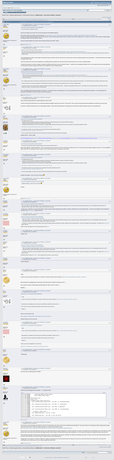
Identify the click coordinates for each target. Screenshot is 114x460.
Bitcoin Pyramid (24, 419)
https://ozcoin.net (35, 138)
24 (26, 19)
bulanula (5, 368)
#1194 (110, 270)
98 (23, 20)
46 (54, 19)
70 (86, 19)
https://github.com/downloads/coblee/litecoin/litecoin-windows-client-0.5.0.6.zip (37, 126)
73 (90, 19)
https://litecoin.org (27, 44)
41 (48, 19)
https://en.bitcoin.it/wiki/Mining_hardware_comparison (74, 277)
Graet (4, 116)
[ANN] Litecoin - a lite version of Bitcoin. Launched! (48, 15)
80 (99, 19)
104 (33, 20)
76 (94, 19)
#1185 (110, 116)
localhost (5, 140)
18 (18, 19)
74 (91, 19)
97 (22, 20)
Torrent (20, 10)
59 (71, 19)
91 (14, 20)
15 (15, 19)
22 (24, 19)
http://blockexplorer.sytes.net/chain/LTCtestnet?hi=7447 (32, 130)
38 (44, 19)
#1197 (110, 350)
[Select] (104, 392)
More (24, 12)
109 (42, 20)
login (15, 7)
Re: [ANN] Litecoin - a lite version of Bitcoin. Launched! (36, 24)
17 (17, 19)
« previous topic (105, 17)
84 (5, 20)
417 (47, 20)
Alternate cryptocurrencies (16, 15)
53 (64, 19)
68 (83, 19)
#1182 (110, 47)
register (18, 7)
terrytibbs (5, 213)
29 (33, 19)
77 (95, 19)
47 (56, 19)
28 (31, 19)
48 (57, 19)
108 (41, 20)
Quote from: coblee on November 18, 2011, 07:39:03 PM (31, 119)
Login (16, 12)
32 (36, 19)
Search (12, 12)
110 (44, 20)
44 (52, 19)
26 (29, 19)
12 (11, 19)
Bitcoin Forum (5, 15)
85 (6, 20)
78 (96, 19)
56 (67, 19)
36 (42, 19)
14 (13, 19)
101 (28, 20)
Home (6, 12)
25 (27, 19)
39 (45, 19)
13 (12, 19)
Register (20, 12)
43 (51, 19)
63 (77, 19)
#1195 (110, 291)
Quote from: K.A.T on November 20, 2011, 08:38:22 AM (31, 325)
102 (30, 20)
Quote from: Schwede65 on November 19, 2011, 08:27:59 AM (32, 181)
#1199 (110, 387)
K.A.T (4, 269)
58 (70, 19)
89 (11, 20)
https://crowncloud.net (73, 138)
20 (21, 19)
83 (4, 20)
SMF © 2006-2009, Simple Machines (62, 457)
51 (61, 19)
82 (2, 20)
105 (35, 20)
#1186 (110, 141)
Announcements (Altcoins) (29, 15)
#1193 (110, 258)
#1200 (110, 422)
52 (62, 19)
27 (30, 19)
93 (17, 20)
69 (85, 19)
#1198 (110, 368)
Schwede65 (6, 154)
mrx (4, 97)
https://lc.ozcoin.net (55, 138)
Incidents (35, 255)
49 (58, 19)
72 (88, 19)
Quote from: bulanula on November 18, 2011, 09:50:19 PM (32, 27)
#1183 (110, 69)
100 (26, 20)
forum (48, 226)
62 (76, 19)
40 (47, 19)
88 (10, 20)
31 (35, 19)
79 (97, 19)
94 (18, 20)
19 (20, 19)
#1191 (110, 231)
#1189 (110, 201)
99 (24, 20)
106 (37, 20)
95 (19, 20)
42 (49, 19)
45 (53, 19)
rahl (4, 387)
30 (34, 19)
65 (79, 19)
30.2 (18, 10)
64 (78, 19)
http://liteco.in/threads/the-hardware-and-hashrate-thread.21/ (34, 346)
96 (20, 20)
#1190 (110, 214)
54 (65, 19)
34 (39, 19)
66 (81, 19)
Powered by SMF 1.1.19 (49, 457)
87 (9, 20)
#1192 (110, 242)
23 (25, 19)
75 (92, 19)
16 (16, 19)
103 (32, 20)
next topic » (109, 18)
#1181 (110, 25)
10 (8, 19)
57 (69, 19)
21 (22, 19)
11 (9, 19)
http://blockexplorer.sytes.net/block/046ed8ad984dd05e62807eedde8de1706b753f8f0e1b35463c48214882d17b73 (71, 35)
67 (82, 19)
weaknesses (31, 210)
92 (15, 20)
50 (60, 19)
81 (100, 19)
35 (40, 19)
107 (39, 20)
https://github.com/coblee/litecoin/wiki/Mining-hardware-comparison (36, 316)
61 (74, 19)
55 (66, 19)
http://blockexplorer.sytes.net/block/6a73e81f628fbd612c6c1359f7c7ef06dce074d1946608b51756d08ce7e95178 (46, 428)
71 (87, 19)
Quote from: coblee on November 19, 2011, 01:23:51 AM (32, 73)
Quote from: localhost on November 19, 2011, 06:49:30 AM (33, 218)
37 (43, 19)
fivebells (5, 200)
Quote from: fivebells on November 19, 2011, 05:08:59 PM (32, 216)
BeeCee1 (5, 47)
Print (110, 19)
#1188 (110, 179)
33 (38, 19)
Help (10, 12)
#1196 (110, 322)
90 (13, 20)
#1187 (110, 155)
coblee (4, 24)
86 (8, 20)
